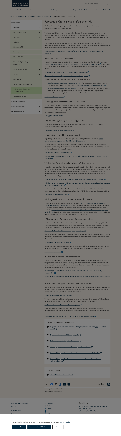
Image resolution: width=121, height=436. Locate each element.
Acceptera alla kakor (19, 427)
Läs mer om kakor (65, 422)
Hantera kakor (60, 427)
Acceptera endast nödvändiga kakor (40, 427)
